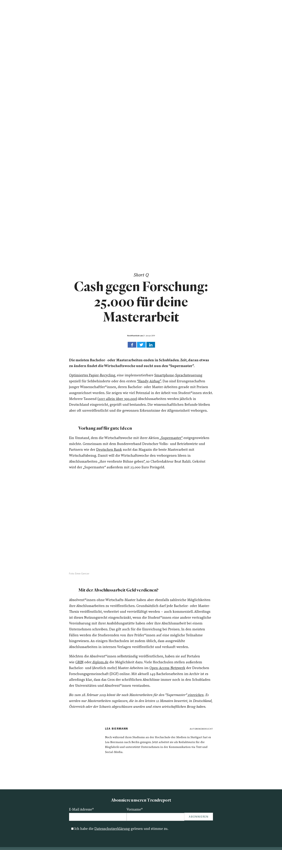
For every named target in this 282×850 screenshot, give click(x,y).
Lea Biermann (116, 728)
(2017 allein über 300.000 (116, 399)
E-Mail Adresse (81, 809)
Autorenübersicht (201, 729)
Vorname (135, 809)
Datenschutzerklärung (112, 829)
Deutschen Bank (109, 450)
